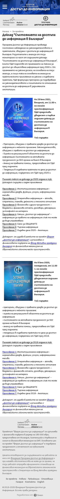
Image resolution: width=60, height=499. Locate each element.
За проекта (18, 31)
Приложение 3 (9, 205)
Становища (47, 479)
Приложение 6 (9, 227)
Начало (5, 31)
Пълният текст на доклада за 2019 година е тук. (27, 342)
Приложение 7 (9, 230)
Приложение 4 (9, 214)
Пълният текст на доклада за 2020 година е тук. (27, 179)
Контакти (30, 482)
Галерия (19, 482)
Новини (22, 479)
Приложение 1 (9, 189)
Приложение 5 (9, 224)
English (40, 482)
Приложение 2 (9, 198)
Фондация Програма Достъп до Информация (32, 458)
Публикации (33, 479)
